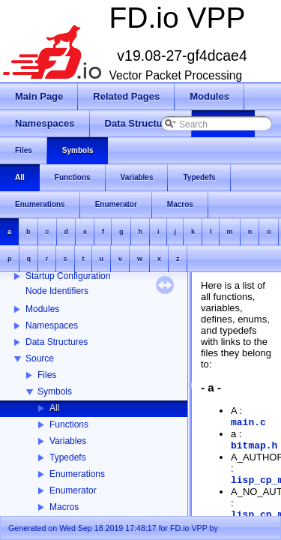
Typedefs (67, 457)
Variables (67, 441)
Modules (42, 309)
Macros (64, 507)
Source (39, 358)
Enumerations (77, 474)
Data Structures (56, 342)
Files (46, 375)
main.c (248, 422)
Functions (68, 424)
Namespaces (51, 325)
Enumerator (73, 490)
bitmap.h (254, 446)
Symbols (54, 391)
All (54, 408)
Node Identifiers (56, 291)
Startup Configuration (67, 276)
